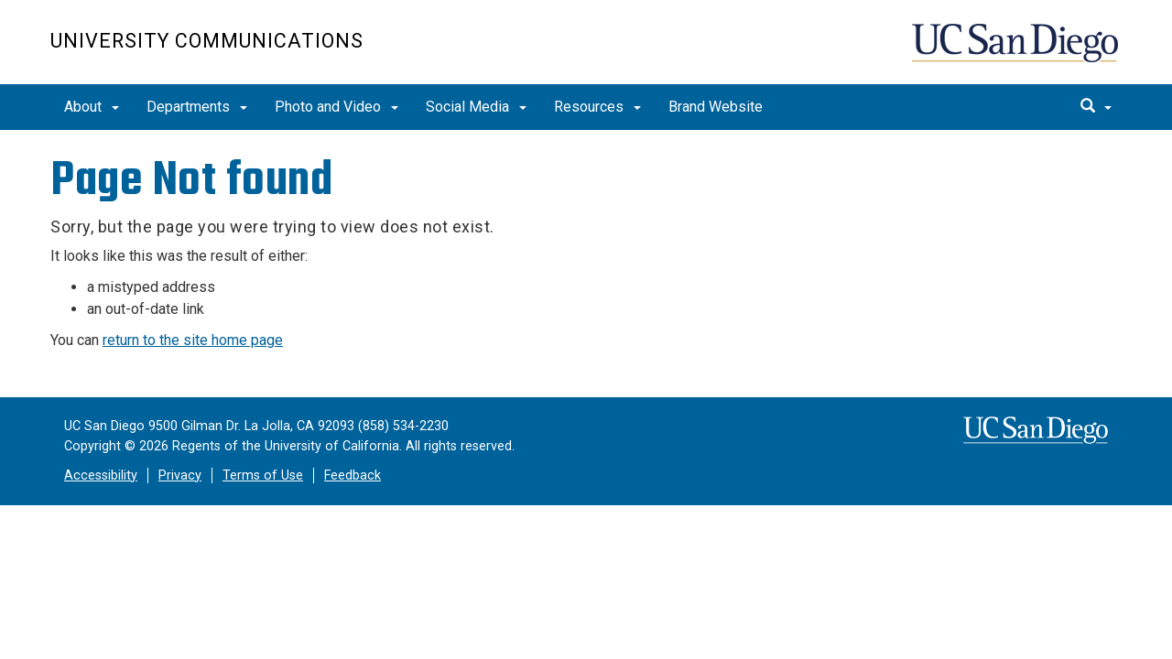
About (91, 106)
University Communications (207, 40)
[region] (586, 132)
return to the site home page (193, 340)
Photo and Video (336, 106)
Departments (196, 106)
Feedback (352, 475)
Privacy (179, 475)
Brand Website (715, 106)
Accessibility (100, 475)
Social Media (476, 106)
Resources (597, 106)
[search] (1096, 107)
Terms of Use (262, 475)
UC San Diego (1017, 51)
